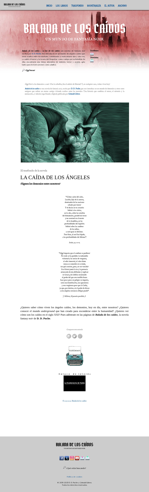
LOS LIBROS (62, 5)
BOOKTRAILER (94, 5)
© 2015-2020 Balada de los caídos (75, 401)
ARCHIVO (122, 5)
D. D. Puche (36, 54)
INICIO (49, 5)
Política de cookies (74, 477)
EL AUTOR (109, 5)
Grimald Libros (74, 94)
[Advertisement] (75, 424)
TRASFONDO (77, 5)
